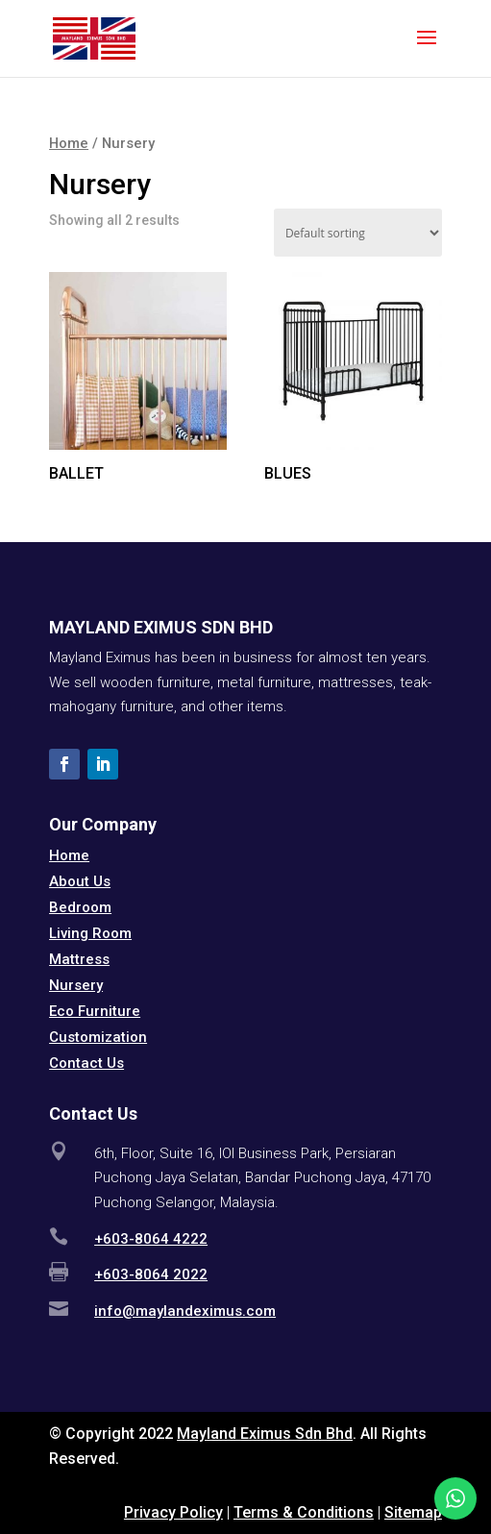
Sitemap (413, 1512)
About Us (79, 881)
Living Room (90, 933)
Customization (98, 1037)
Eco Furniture (94, 1011)
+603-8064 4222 (151, 1239)
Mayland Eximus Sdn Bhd (265, 1433)
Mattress (79, 959)
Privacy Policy (173, 1512)
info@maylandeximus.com (185, 1311)
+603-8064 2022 (151, 1274)
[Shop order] (358, 233)
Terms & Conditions (303, 1512)
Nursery (76, 985)
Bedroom (80, 907)
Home (68, 143)
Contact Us (86, 1063)
